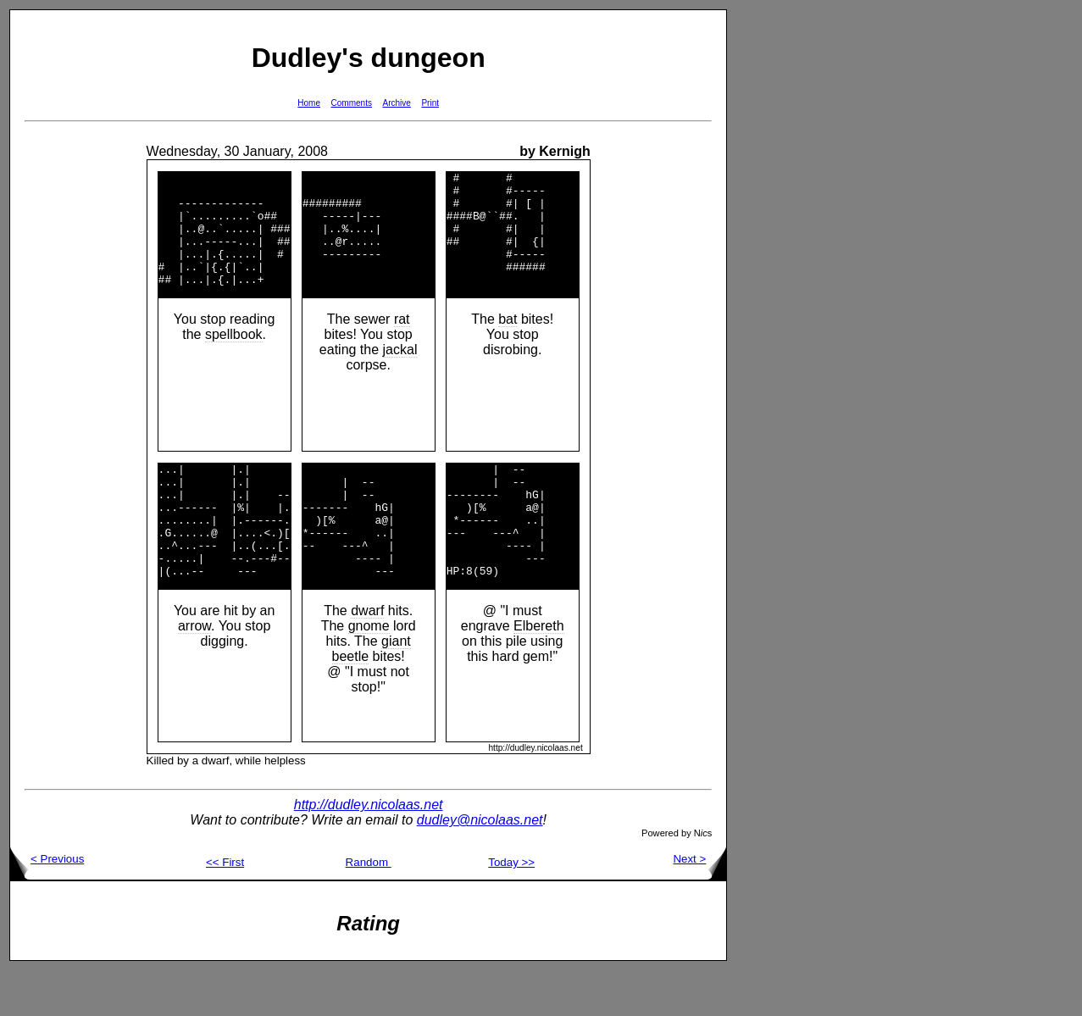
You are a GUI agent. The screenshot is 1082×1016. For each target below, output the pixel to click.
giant (396, 687)
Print (430, 103)
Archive (397, 103)
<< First (225, 908)
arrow (194, 671)
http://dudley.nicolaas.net (368, 850)
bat (507, 342)
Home (308, 103)
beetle (350, 702)
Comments (351, 103)
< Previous (47, 904)
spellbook (234, 357)
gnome (369, 671)
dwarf (367, 656)
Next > (699, 904)
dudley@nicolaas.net (480, 865)
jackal (400, 372)
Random (368, 908)
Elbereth (538, 671)
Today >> (511, 908)
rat (402, 342)
